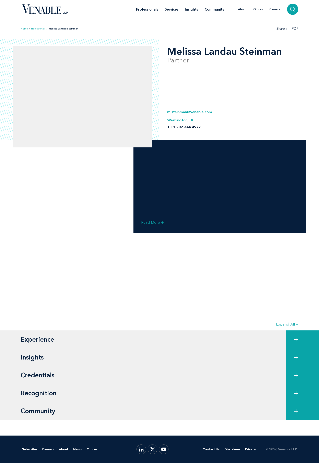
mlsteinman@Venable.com (189, 112)
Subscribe (29, 449)
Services (171, 9)
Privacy (250, 449)
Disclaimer (232, 449)
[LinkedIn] (141, 449)
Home (24, 28)
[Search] (292, 9)
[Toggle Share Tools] (282, 28)
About (242, 9)
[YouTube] (163, 449)
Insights (191, 9)
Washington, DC (180, 120)
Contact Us (211, 449)
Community (214, 9)
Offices (258, 9)
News (77, 449)
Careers (274, 9)
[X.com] (152, 449)
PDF (295, 28)
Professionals (147, 9)
